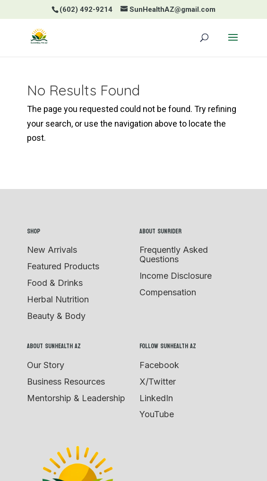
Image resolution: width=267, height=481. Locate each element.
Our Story (45, 365)
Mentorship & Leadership (76, 398)
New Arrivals (52, 250)
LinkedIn (156, 398)
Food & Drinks (55, 283)
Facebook (159, 365)
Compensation (167, 292)
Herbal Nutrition (58, 299)
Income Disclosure (175, 276)
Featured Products (63, 266)
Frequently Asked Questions (173, 254)
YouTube (156, 414)
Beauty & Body (56, 316)
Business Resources (66, 382)
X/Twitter (157, 382)
